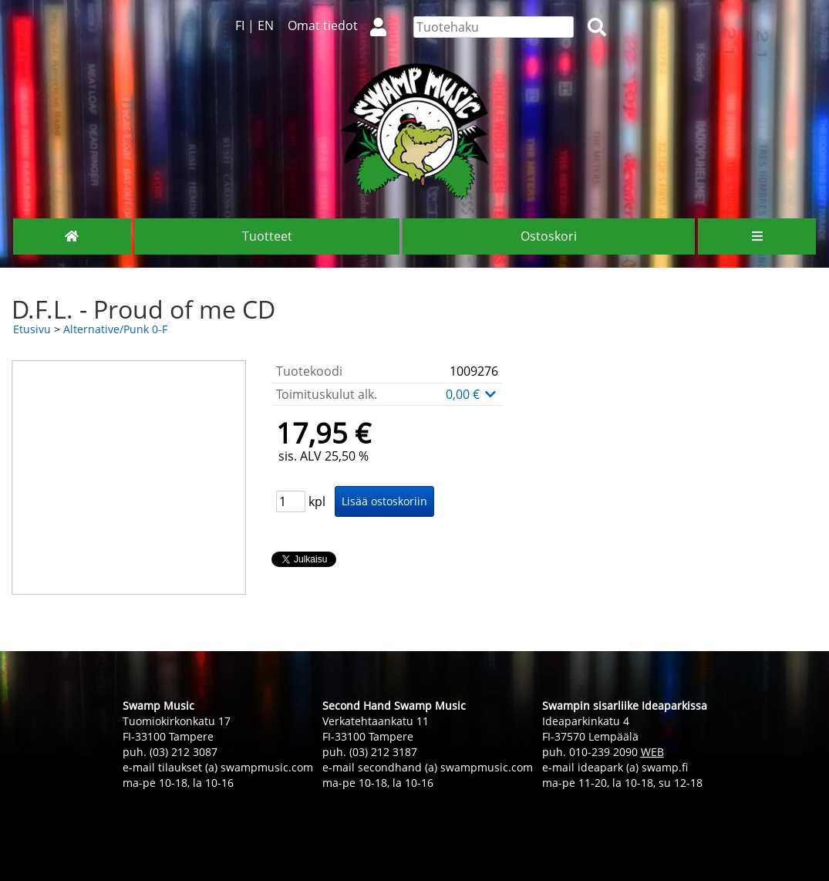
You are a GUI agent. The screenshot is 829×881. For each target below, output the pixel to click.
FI (239, 25)
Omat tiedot (343, 25)
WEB (652, 751)
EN (266, 25)
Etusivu (32, 329)
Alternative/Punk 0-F (115, 329)
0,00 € (472, 394)
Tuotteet (267, 236)
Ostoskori (549, 236)
